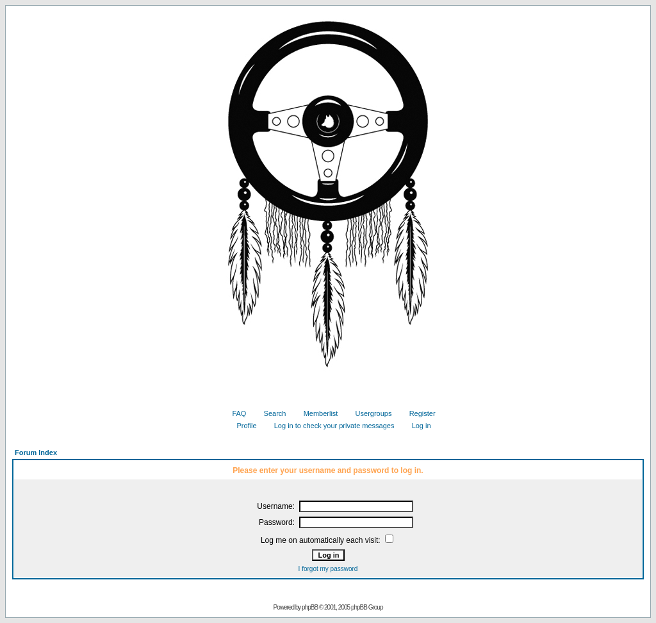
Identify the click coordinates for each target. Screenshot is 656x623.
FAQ (234, 413)
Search (270, 413)
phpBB (310, 607)
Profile (241, 425)
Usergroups (369, 413)
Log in (416, 425)
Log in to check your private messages (330, 425)
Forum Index (36, 452)
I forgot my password (328, 568)
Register (418, 413)
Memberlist (316, 413)
